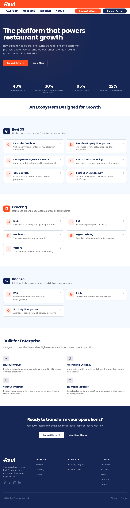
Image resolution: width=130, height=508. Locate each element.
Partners (105, 469)
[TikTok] (9, 482)
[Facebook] (4, 482)
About (60, 10)
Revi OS (39, 464)
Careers (104, 484)
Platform (12, 10)
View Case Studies (78, 435)
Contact (105, 479)
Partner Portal (114, 11)
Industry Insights (76, 464)
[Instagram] (14, 482)
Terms (124, 498)
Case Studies (74, 469)
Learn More (38, 63)
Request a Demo (88, 11)
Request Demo (16, 63)
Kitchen (45, 10)
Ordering (29, 10)
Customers (106, 464)
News (103, 474)
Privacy (114, 498)
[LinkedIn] (19, 482)
